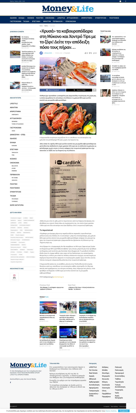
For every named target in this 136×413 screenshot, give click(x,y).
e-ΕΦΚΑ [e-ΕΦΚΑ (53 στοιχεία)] (25, 218)
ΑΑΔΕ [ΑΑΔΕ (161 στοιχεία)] (31, 218)
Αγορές (14, 168)
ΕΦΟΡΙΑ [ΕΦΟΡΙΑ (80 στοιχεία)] (20, 227)
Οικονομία (49, 18)
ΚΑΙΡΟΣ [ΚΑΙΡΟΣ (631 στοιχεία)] (19, 232)
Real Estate (15, 166)
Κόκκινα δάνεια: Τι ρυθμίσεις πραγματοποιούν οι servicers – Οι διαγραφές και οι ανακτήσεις (29, 86)
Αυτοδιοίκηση (72, 18)
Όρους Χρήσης (111, 411)
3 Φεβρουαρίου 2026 (45, 347)
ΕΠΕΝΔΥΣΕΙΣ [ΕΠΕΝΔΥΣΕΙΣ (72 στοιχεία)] (14, 225)
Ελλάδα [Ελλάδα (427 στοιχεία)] (26, 227)
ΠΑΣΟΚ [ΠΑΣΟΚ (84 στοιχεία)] (24, 244)
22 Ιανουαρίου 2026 (84, 349)
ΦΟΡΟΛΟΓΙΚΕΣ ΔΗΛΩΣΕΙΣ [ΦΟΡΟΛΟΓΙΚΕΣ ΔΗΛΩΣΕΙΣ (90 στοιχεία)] (17, 257)
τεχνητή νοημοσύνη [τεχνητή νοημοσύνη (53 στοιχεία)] (16, 261)
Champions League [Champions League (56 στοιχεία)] (16, 218)
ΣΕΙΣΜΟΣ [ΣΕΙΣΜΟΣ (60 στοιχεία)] (22, 249)
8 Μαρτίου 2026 (44, 322)
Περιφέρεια (14, 121)
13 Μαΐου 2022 (58, 53)
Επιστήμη (36, 21)
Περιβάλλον (57, 21)
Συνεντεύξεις (100, 18)
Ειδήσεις (13, 18)
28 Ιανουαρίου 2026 (64, 351)
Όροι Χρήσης (114, 407)
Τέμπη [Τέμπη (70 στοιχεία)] (32, 252)
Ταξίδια (26, 21)
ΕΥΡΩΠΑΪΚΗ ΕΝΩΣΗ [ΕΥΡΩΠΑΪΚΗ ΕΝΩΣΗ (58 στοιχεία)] (25, 225)
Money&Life (13, 407)
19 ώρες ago (25, 79)
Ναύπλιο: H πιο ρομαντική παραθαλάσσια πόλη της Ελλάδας (47, 318)
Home (41, 26)
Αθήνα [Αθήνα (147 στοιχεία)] (19, 220)
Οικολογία (14, 180)
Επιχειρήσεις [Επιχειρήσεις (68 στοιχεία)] (14, 230)
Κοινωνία (14, 145)
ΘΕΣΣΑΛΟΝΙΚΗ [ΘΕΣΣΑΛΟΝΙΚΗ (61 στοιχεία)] (28, 230)
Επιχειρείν (64, 338)
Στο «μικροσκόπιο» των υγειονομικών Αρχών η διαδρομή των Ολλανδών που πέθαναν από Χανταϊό (119, 40)
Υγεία (13, 155)
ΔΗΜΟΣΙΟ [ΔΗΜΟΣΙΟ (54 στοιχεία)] (13, 222)
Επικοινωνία (71, 21)
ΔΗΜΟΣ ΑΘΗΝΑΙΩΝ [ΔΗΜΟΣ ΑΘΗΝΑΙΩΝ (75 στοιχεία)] (29, 220)
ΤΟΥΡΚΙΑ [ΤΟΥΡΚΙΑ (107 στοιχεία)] (19, 252)
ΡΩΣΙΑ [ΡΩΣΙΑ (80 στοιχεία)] (24, 247)
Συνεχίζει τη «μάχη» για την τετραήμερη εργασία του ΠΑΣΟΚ (119, 67)
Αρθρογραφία (86, 18)
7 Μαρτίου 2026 (63, 324)
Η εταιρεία (106, 407)
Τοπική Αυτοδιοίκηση (18, 124)
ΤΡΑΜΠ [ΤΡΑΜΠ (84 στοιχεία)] (26, 252)
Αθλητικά (47, 21)
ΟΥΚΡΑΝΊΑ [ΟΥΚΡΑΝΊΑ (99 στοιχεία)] (13, 242)
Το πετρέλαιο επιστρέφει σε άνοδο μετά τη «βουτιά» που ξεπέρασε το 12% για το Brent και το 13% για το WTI (67, 388)
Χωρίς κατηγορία (16, 205)
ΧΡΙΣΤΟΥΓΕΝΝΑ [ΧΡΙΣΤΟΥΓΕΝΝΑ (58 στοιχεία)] (31, 257)
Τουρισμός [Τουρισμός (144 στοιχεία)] (14, 254)
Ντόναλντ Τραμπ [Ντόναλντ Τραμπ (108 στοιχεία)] (15, 239)
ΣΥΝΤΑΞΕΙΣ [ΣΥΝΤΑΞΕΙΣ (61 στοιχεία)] (30, 249)
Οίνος (13, 131)
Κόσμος (30, 18)
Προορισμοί (44, 313)
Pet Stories (15, 177)
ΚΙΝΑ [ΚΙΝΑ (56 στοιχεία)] (12, 235)
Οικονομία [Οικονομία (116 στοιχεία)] (22, 242)
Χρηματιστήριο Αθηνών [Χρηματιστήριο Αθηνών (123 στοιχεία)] (17, 259)
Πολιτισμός (114, 18)
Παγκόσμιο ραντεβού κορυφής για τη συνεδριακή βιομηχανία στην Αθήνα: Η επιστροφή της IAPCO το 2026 (67, 345)
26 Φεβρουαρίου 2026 (85, 324)
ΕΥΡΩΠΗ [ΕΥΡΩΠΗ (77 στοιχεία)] (13, 227)
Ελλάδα (21, 18)
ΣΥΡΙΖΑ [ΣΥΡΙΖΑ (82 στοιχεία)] (13, 252)
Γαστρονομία (15, 21)
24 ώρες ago (25, 91)
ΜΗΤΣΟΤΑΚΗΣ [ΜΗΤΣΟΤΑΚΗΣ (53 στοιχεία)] (29, 237)
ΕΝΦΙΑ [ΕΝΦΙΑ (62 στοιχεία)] (25, 222)
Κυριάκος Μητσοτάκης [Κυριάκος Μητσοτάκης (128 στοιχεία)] (17, 237)
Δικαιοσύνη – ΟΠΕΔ (17, 135)
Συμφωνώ (124, 411)
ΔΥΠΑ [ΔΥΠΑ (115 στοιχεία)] (19, 222)
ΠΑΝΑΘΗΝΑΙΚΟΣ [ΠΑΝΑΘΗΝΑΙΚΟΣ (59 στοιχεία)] (15, 244)
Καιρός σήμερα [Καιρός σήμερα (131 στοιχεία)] (20, 235)
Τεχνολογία (15, 152)
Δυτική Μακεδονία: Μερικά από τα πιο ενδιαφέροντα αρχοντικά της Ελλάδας (47, 343)
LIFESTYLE (61, 18)
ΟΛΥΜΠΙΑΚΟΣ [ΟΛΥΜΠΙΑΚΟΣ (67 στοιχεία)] (25, 239)
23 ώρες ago (25, 48)
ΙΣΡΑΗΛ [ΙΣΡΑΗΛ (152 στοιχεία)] (13, 232)
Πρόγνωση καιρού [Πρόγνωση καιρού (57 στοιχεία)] (16, 247)
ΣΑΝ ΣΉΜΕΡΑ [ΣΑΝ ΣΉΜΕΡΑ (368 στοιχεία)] (14, 249)
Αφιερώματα (15, 114)
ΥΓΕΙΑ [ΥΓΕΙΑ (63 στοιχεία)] (20, 254)
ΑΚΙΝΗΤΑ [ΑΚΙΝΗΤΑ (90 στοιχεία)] (13, 220)
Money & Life (48, 53)
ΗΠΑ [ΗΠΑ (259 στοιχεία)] (21, 230)
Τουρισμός (52, 26)
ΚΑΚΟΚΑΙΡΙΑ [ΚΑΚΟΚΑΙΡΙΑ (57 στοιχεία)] (26, 232)
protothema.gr (58, 277)
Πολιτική (39, 18)
